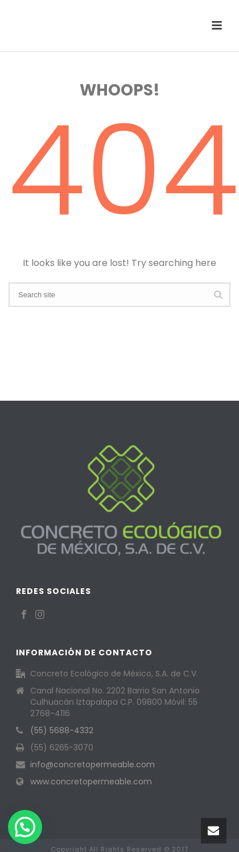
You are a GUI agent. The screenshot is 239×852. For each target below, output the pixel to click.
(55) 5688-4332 (61, 730)
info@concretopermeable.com (92, 764)
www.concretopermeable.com (91, 781)
